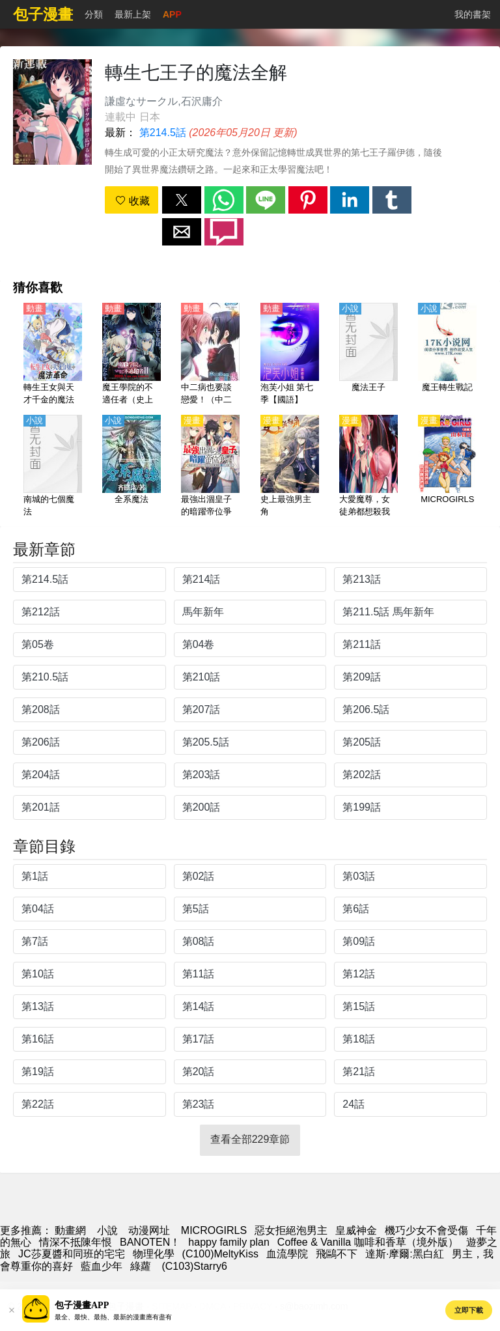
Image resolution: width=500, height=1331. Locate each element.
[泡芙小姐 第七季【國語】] (289, 355)
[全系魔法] (131, 467)
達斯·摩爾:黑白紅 (404, 1253)
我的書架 (472, 14)
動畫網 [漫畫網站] (70, 1230)
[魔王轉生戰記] (447, 355)
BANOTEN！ (150, 1242)
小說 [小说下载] (107, 1230)
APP (172, 14)
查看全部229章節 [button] (250, 1139)
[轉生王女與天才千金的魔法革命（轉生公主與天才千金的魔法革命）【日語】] (52, 355)
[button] (181, 200)
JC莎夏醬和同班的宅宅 (71, 1253)
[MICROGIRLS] (447, 467)
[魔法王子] (368, 355)
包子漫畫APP (82, 1305)
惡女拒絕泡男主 (291, 1230)
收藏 (132, 200)
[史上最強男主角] (289, 467)
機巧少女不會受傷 (426, 1230)
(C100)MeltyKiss (220, 1253)
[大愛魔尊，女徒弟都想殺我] (368, 467)
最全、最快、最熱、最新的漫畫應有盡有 (113, 1317)
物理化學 (153, 1253)
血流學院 (287, 1253)
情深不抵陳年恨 (75, 1242)
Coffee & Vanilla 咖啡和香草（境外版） (367, 1242)
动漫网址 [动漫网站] (149, 1230)
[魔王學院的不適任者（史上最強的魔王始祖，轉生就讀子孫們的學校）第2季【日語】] (131, 355)
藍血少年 (101, 1266)
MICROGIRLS (214, 1230)
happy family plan (229, 1242)
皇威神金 (356, 1230)
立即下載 (468, 1310)
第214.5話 (162, 132)
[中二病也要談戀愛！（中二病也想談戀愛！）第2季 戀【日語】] (210, 355)
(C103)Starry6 (193, 1266)
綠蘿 (140, 1266)
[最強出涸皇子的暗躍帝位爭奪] (210, 467)
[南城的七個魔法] (52, 467)
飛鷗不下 (336, 1253)
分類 (94, 14)
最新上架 (133, 14)
